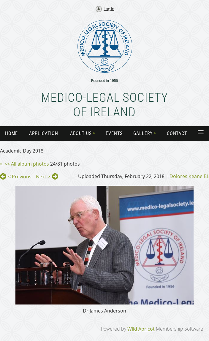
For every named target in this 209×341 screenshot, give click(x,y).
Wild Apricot (141, 329)
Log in (109, 8)
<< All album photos (26, 164)
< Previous (19, 176)
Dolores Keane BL (189, 176)
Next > (43, 176)
